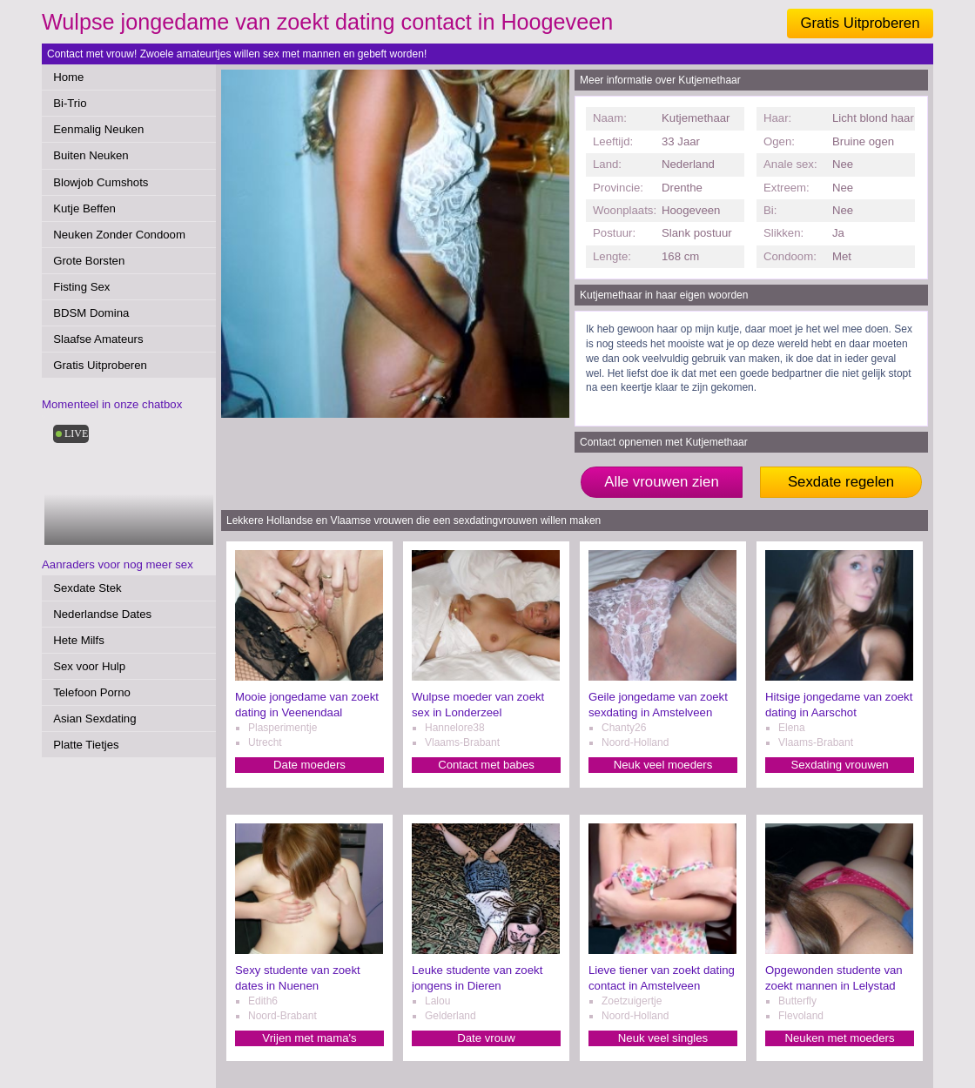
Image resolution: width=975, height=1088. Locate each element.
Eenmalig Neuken (98, 129)
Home (68, 77)
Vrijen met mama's (309, 1037)
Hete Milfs (78, 640)
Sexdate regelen (841, 481)
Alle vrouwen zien (661, 481)
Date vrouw (486, 1037)
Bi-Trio (69, 103)
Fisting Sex (81, 286)
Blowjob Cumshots (100, 182)
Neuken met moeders (839, 1037)
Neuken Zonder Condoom (119, 234)
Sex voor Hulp (89, 666)
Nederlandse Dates (102, 614)
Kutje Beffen (84, 208)
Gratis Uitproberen (859, 23)
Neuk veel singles (663, 1037)
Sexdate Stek (87, 587)
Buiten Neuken (91, 155)
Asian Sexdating (94, 718)
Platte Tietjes (86, 744)
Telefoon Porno (92, 692)
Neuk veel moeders (663, 764)
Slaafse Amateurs (98, 339)
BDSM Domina (91, 312)
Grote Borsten (88, 260)
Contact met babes (486, 764)
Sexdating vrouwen (839, 764)
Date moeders (309, 764)
